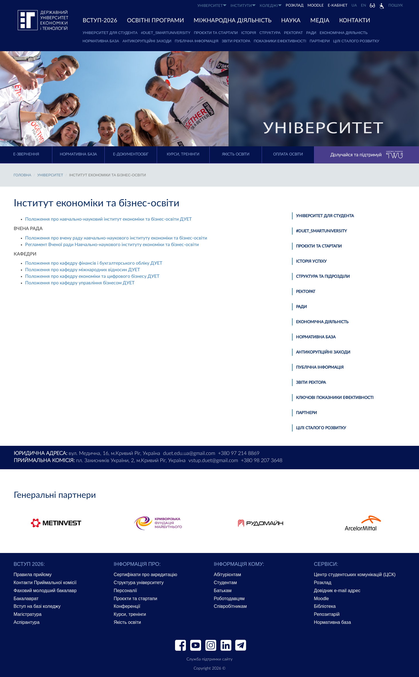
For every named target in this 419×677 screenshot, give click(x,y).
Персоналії (125, 590)
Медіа (319, 20)
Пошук (395, 5)
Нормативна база (101, 41)
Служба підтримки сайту (209, 659)
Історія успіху (311, 261)
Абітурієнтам (227, 574)
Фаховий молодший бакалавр (45, 590)
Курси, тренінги (183, 154)
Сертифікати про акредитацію (145, 574)
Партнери (320, 41)
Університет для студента (110, 33)
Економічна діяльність (344, 33)
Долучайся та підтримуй (366, 155)
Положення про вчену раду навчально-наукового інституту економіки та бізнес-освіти (116, 238)
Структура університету (139, 582)
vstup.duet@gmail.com (213, 460)
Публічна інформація (196, 41)
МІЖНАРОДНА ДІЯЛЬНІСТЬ (232, 20)
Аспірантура (27, 622)
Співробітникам (230, 606)
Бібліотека (325, 606)
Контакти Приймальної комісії (45, 582)
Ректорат (293, 33)
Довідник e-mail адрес (337, 590)
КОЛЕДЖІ (271, 5)
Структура (270, 33)
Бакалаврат (26, 598)
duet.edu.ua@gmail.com (189, 453)
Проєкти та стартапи (216, 33)
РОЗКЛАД (294, 5)
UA (354, 5)
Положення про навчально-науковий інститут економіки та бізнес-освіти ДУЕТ (108, 219)
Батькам (223, 590)
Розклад (322, 582)
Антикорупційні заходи (146, 41)
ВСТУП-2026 (100, 20)
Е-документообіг (130, 154)
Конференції (127, 606)
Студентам (225, 582)
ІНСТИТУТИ (243, 5)
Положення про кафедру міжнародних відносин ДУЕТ (82, 269)
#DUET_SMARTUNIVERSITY (165, 33)
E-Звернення (26, 154)
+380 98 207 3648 (261, 460)
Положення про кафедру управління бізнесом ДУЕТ (79, 283)
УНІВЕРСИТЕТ (212, 5)
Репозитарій (327, 614)
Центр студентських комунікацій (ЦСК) (355, 574)
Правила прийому (33, 574)
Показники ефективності (280, 41)
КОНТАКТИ (354, 20)
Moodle (315, 5)
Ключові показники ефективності (335, 398)
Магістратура (28, 614)
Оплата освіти (288, 154)
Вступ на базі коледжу (37, 606)
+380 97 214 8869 (238, 453)
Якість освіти (235, 154)
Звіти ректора (236, 41)
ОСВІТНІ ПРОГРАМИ (155, 20)
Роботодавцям (229, 598)
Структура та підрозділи (323, 277)
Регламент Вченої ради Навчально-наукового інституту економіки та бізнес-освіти (112, 244)
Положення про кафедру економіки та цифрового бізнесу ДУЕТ (92, 276)
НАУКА (291, 20)
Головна (22, 175)
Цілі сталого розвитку (356, 41)
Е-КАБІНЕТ (337, 5)
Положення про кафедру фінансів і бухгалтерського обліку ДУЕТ (93, 263)
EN (363, 5)
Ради (311, 33)
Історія (248, 33)
